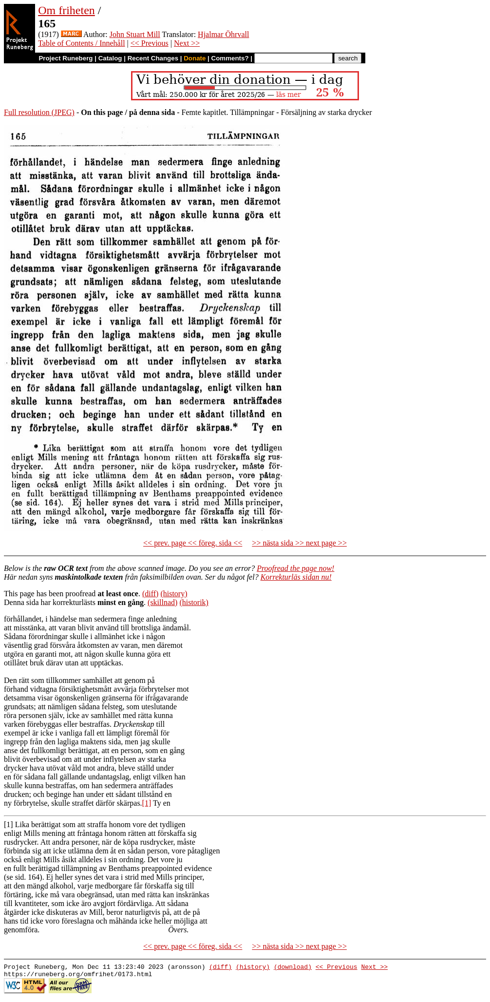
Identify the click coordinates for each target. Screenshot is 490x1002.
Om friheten (66, 10)
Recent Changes (153, 58)
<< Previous (150, 43)
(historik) (193, 602)
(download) (293, 968)
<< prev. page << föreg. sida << (192, 543)
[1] (146, 803)
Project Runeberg (65, 58)
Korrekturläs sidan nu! (296, 577)
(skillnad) (162, 602)
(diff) (150, 593)
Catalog (110, 58)
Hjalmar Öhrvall (223, 34)
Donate (195, 58)
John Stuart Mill (135, 34)
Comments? (230, 58)
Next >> (187, 43)
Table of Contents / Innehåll (81, 43)
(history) (173, 593)
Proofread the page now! (295, 568)
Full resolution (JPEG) (39, 112)
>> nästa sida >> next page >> (299, 543)
